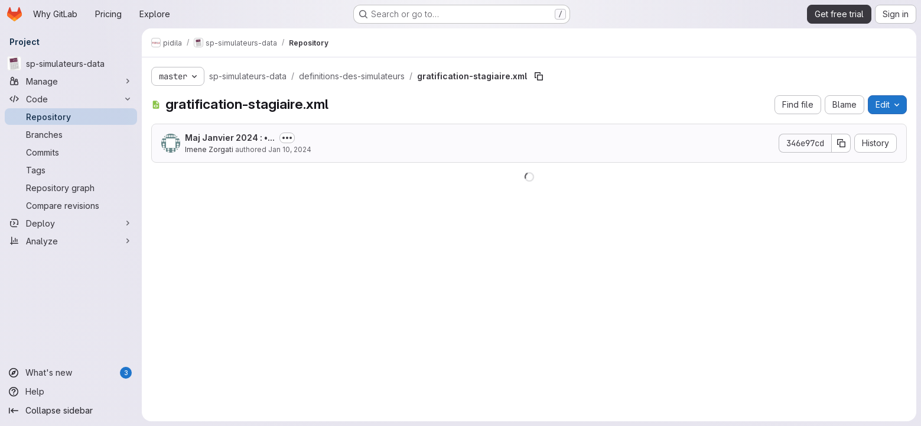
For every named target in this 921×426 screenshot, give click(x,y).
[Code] (71, 99)
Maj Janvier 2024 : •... (230, 138)
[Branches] (71, 134)
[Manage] (71, 81)
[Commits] (71, 152)
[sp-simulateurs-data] (71, 63)
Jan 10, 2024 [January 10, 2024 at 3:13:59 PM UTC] (289, 149)
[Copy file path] (538, 76)
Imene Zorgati (209, 149)
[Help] (71, 391)
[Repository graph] (71, 187)
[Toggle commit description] (287, 138)
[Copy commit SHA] (841, 143)
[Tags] (71, 170)
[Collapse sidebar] (71, 410)
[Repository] (71, 116)
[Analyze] (71, 241)
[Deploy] (71, 223)
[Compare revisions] (71, 205)
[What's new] (71, 372)
